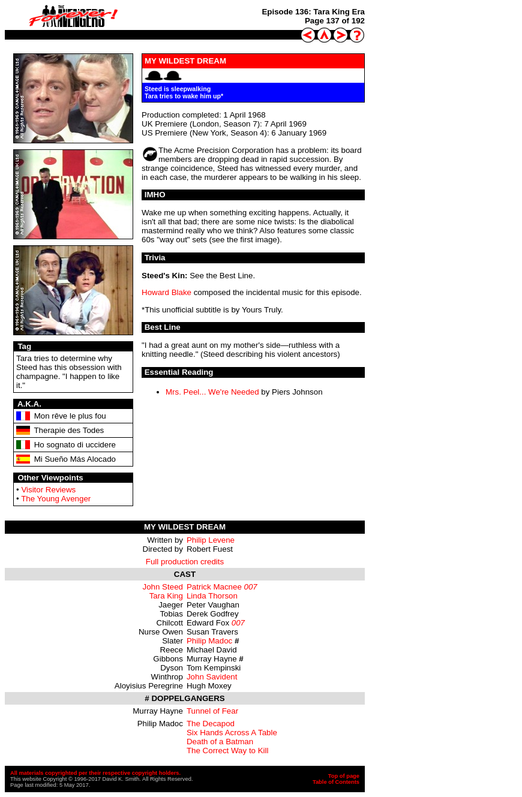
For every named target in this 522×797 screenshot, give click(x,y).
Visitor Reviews (48, 489)
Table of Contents (336, 782)
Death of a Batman (220, 741)
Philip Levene (211, 540)
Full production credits (185, 561)
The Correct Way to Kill (228, 750)
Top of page (343, 776)
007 (250, 586)
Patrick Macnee (214, 586)
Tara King (166, 595)
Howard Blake (166, 292)
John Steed (163, 586)
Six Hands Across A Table (232, 732)
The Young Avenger (56, 498)
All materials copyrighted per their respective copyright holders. (95, 773)
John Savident (212, 676)
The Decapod (211, 723)
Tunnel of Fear (212, 710)
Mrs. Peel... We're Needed (212, 391)
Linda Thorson (212, 595)
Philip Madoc (209, 640)
